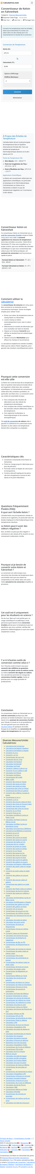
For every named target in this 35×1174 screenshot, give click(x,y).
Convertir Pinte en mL (13, 813)
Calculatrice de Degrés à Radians (17, 748)
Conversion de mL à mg (14, 759)
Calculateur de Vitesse (13, 773)
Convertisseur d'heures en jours (17, 1081)
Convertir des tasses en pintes (16, 849)
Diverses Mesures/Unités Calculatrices (15, 1158)
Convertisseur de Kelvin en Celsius (18, 982)
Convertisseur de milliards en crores (18, 1002)
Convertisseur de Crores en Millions (18, 1047)
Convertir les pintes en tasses (16, 846)
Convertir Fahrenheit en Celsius (17, 996)
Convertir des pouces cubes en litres (18, 802)
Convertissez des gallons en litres (17, 904)
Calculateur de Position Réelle (16, 1060)
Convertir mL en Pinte (13, 811)
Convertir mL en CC (12, 833)
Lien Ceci (16, 20)
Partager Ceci (28, 20)
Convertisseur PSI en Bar (14, 1049)
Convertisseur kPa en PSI (14, 1016)
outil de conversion (11, 421)
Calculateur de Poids (13, 766)
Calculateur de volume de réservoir (18, 998)
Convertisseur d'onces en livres (16, 987)
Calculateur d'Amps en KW (15, 1014)
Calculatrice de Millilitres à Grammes (18, 831)
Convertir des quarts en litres (16, 858)
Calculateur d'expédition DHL (16, 1027)
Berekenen (4, 1147)
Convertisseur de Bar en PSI (15, 942)
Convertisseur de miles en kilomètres (19, 985)
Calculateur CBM (11, 1087)
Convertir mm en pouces (14, 909)
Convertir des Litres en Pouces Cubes (19, 804)
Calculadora (26, 1150)
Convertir (17, 92)
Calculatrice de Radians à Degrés (17, 751)
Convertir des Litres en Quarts (16, 855)
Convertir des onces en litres (16, 806)
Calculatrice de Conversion (15, 746)
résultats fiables (6, 727)
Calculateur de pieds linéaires (16, 1078)
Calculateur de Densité (14, 764)
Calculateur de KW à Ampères (16, 1058)
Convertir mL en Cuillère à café (16, 771)
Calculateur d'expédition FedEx (16, 1045)
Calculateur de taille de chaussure (17, 1103)
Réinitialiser (17, 98)
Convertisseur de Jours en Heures (17, 1025)
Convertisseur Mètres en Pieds (16, 1089)
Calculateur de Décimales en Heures (18, 1034)
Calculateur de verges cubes (15, 969)
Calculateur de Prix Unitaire (15, 1052)
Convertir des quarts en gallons (17, 860)
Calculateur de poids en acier (16, 1005)
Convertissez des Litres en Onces (17, 809)
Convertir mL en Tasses (14, 851)
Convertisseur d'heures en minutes (18, 1076)
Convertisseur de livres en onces (17, 967)
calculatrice (7, 301)
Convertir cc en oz (12, 800)
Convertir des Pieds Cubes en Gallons (19, 889)
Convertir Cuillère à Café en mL (16, 768)
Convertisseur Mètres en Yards (16, 976)
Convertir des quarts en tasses (16, 838)
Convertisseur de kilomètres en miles (19, 1018)
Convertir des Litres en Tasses (16, 782)
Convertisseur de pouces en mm (17, 911)
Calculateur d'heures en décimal (17, 1040)
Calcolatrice (25, 1147)
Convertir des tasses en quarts (16, 840)
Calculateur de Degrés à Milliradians (18, 864)
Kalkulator (3, 1150)
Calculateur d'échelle (13, 1092)
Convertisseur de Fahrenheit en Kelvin (19, 1072)
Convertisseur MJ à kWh (14, 777)
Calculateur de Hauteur (14, 762)
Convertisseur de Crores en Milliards (18, 1083)
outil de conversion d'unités (11, 235)
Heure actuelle (5, 1141)
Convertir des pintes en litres (16, 786)
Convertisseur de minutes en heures (18, 949)
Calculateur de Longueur (14, 1036)
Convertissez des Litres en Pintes (17, 788)
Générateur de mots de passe (16, 1043)
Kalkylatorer (4, 1145)
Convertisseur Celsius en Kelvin (16, 1007)
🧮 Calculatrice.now (9, 2)
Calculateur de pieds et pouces (16, 1038)
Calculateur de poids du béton (16, 920)
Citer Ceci (5, 20)
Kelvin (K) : (7, 49)
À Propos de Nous (6, 1138)
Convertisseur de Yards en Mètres (17, 1065)
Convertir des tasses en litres (16, 784)
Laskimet (28, 1145)
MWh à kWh (10, 780)
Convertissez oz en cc (13, 797)
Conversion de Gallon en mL (15, 842)
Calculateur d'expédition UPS (16, 1074)
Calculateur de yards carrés (15, 922)
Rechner (14, 1147)
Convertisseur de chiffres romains (17, 913)
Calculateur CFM (11, 1023)
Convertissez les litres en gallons (17, 791)
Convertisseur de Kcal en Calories (17, 891)
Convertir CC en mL (12, 835)
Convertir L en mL (12, 755)
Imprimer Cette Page (9, 18)
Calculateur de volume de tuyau (17, 936)
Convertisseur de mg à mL (15, 757)
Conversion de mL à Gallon (15, 844)
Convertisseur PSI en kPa (14, 956)
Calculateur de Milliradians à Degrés (18, 902)
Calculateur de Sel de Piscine (16, 1085)
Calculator (14, 1150)
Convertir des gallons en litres (16, 907)
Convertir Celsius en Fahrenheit (17, 933)
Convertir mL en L (12, 753)
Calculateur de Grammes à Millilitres (18, 829)
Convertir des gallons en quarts (17, 862)
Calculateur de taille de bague (16, 1056)
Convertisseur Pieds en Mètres (16, 1020)
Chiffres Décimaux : (11, 77)
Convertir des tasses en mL (15, 853)
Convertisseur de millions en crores (18, 1000)
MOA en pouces (11, 1054)
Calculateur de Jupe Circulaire (16, 1063)
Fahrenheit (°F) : (9, 62)
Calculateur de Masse (13, 775)
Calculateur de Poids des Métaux (17, 994)
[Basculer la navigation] (32, 3)
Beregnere (24, 1143)
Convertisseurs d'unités (22, 1138)
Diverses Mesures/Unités (18, 15)
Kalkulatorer (16, 1145)
